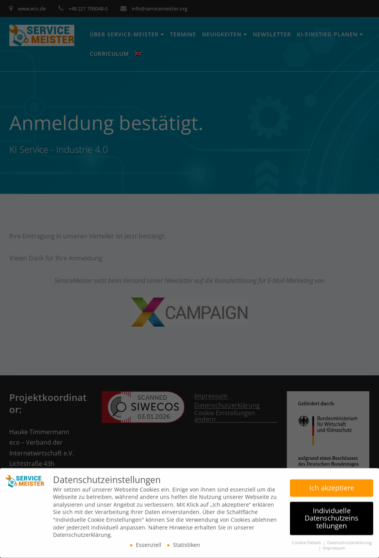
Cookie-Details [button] (307, 540)
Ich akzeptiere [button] (331, 485)
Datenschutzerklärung (349, 540)
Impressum (334, 546)
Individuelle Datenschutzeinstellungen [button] (331, 515)
